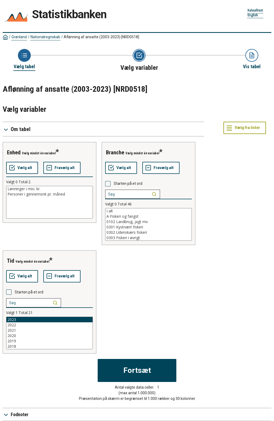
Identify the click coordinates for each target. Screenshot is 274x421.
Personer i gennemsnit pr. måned (49, 194)
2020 (49, 335)
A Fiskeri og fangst (148, 216)
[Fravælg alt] (62, 168)
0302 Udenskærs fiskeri (148, 232)
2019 (49, 341)
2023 (49, 319)
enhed (14, 152)
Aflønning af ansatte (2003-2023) (101, 37)
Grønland (19, 37)
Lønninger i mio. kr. (49, 189)
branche (115, 152)
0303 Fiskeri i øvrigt (148, 237)
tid (10, 261)
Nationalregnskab (45, 37)
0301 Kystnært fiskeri (148, 227)
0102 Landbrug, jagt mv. (148, 221)
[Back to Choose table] (24, 59)
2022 (49, 325)
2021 (49, 330)
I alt (148, 211)
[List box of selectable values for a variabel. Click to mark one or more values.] (49, 202)
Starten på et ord (128, 183)
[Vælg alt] (22, 168)
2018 (49, 346)
